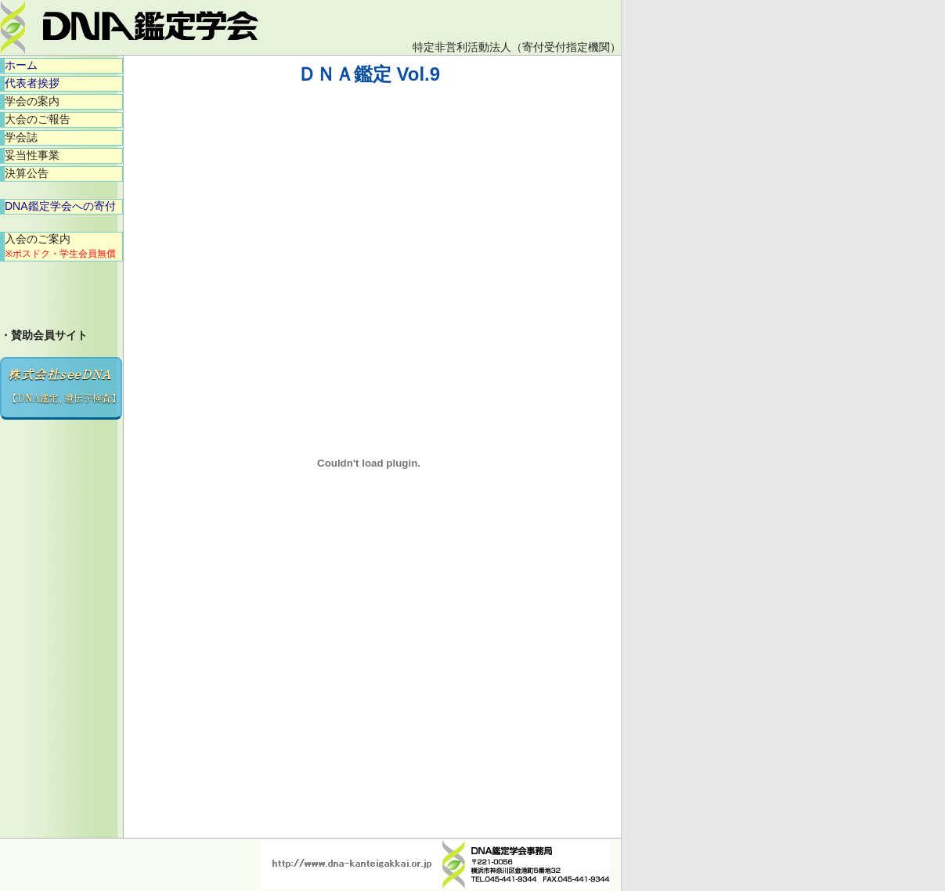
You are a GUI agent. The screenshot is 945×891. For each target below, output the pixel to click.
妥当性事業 (32, 155)
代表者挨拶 (32, 83)
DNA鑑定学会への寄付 (60, 206)
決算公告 (27, 173)
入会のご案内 (60, 246)
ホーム (21, 65)
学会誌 (21, 137)
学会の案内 (32, 101)
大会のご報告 (37, 119)
